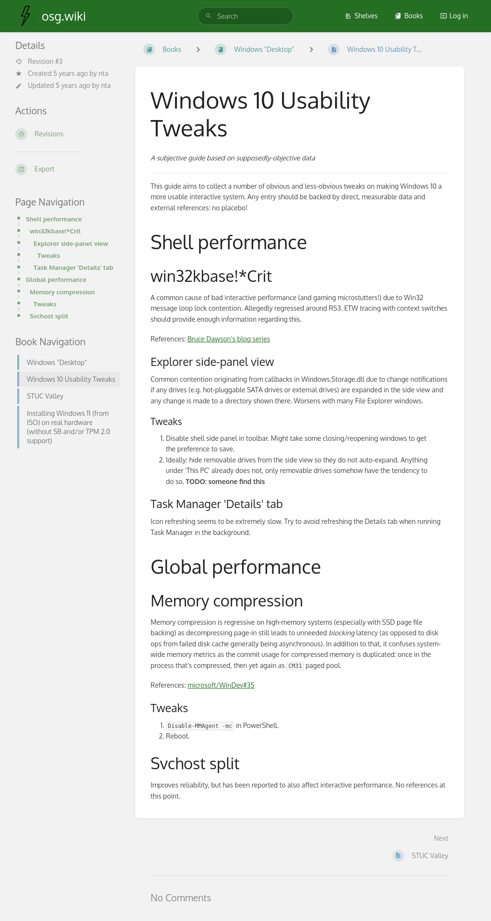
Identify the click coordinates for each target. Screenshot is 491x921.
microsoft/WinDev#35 (221, 685)
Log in (454, 16)
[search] (245, 16)
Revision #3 (38, 61)
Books (409, 16)
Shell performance (54, 219)
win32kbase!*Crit (55, 231)
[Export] (68, 169)
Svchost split (49, 316)
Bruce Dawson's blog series (228, 339)
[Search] (208, 16)
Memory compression (62, 292)
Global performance (56, 279)
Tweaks (48, 255)
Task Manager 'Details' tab (73, 267)
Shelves (361, 16)
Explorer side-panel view (71, 243)
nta (103, 73)
